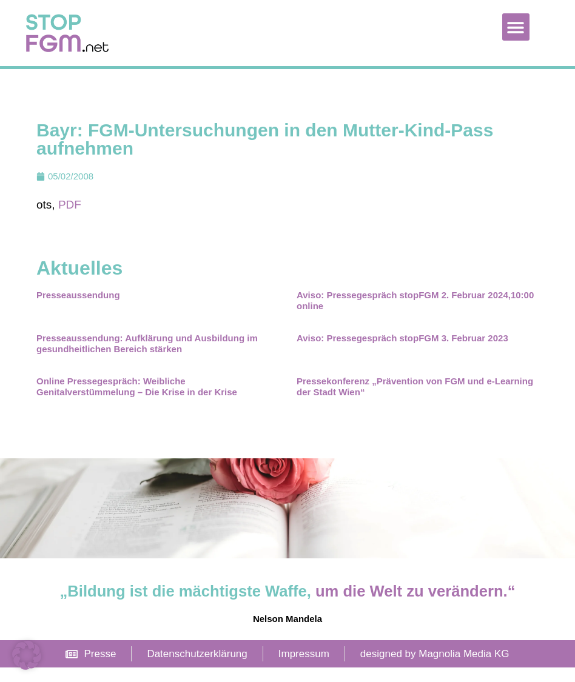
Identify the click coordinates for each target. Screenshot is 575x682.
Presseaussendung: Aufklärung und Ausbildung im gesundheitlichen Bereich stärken (147, 358)
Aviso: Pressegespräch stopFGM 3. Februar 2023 (402, 352)
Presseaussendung (78, 309)
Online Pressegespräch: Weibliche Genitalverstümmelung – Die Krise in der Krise (136, 401)
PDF (69, 219)
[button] (516, 27)
